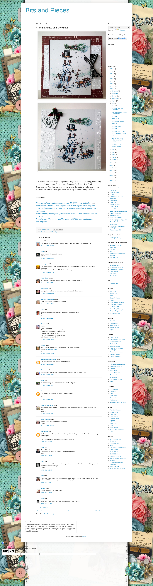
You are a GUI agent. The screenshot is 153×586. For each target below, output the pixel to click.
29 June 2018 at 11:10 (47, 318)
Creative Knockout (115, 398)
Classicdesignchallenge (116, 267)
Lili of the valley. (53, 231)
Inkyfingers (44, 264)
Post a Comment (43, 507)
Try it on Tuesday (115, 354)
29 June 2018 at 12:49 (47, 353)
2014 (112, 170)
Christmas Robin (116, 126)
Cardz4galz (113, 391)
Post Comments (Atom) (50, 514)
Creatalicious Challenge (116, 269)
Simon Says (113, 377)
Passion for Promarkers (116, 352)
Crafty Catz (113, 414)
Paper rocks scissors (116, 217)
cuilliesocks (44, 288)
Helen (42, 447)
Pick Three (113, 274)
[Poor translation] (12, 551)
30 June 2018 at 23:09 (47, 426)
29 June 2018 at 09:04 (47, 283)
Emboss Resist (116, 136)
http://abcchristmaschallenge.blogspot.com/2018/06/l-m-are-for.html (62, 203)
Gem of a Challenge (115, 456)
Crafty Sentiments (115, 344)
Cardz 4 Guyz (114, 337)
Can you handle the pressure (118, 447)
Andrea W (44, 370)
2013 (112, 172)
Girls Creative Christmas (117, 302)
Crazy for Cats (114, 416)
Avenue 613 (113, 293)
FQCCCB (112, 251)
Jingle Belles (113, 423)
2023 (112, 76)
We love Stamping (115, 313)
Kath (42, 251)
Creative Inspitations (116, 366)
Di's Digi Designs (115, 454)
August (114, 101)
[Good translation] (5, 551)
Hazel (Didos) (45, 278)
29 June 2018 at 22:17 (47, 413)
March (114, 154)
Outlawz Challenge (115, 213)
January (114, 159)
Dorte (42, 461)
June (113, 106)
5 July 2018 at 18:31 (46, 493)
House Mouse (114, 323)
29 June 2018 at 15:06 (47, 364)
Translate (120, 30)
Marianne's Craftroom (47, 299)
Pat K (42, 498)
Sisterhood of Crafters (116, 379)
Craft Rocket (113, 396)
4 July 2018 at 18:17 (46, 482)
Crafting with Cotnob (52, 349)
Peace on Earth (114, 307)
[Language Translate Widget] (119, 27)
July (113, 103)
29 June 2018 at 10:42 (47, 304)
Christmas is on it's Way (118, 131)
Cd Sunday (113, 296)
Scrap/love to (113, 224)
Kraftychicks (113, 400)
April (113, 152)
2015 (112, 167)
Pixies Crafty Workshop (116, 309)
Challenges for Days (115, 238)
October (114, 96)
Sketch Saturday (114, 466)
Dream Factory (114, 271)
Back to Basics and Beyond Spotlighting (119, 112)
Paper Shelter (114, 375)
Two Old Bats (114, 257)
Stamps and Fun (114, 327)
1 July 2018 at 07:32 (46, 442)
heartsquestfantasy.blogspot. (118, 458)
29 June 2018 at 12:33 (47, 339)
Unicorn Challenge (115, 356)
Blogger (84, 536)
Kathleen (43, 391)
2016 (112, 165)
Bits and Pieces (47, 10)
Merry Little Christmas (116, 209)
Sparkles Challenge (115, 276)
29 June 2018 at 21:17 (47, 399)
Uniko (111, 431)
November (115, 93)
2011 (112, 177)
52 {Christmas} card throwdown (115, 440)
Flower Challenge (115, 204)
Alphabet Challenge (115, 410)
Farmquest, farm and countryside (116, 246)
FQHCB (112, 300)
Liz (42, 241)
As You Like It (114, 389)
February (114, 157)
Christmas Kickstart (115, 342)
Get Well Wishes (116, 146)
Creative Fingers (114, 418)
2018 (112, 89)
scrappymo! (44, 431)
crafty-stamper (45, 419)
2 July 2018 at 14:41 (46, 456)
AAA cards (113, 291)
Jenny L (43, 324)
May (113, 149)
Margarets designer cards (48, 359)
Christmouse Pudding (118, 121)
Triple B (112, 329)
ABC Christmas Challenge (117, 364)
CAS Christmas (114, 192)
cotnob (43, 345)
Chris (42, 309)
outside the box (114, 215)
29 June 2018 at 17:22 (47, 385)
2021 (112, 81)
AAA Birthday (114, 321)
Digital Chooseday (115, 346)
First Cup (112, 249)
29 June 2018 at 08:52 (47, 258)
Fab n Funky (113, 370)
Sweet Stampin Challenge (117, 468)
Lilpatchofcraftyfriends (116, 304)
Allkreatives (113, 190)
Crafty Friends (114, 449)
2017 (112, 163)
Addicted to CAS (114, 443)
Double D (112, 368)
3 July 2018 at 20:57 (46, 470)
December (115, 91)
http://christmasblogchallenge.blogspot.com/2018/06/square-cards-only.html (65, 206)
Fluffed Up (114, 123)
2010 (112, 180)
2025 (112, 71)
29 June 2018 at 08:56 (47, 272)
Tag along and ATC (115, 230)
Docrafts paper (44, 231)
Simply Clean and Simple (117, 429)
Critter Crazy (113, 202)
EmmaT (43, 488)
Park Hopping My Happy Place (118, 220)
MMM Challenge (114, 325)
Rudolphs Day (114, 283)
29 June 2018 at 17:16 (47, 374)
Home (69, 511)
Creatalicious (113, 200)
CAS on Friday (114, 412)
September (115, 98)
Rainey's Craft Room (47, 405)
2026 (112, 69)
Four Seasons (114, 207)
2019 (112, 86)
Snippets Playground (116, 311)
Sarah (42, 380)
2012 (112, 175)
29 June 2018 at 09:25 (47, 293)
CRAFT (112, 393)
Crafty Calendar (114, 452)
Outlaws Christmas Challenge (118, 211)
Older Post (98, 511)
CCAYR (112, 194)
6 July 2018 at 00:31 (46, 503)
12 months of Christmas (116, 188)
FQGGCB (112, 421)
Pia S (42, 475)
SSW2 (112, 381)
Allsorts (112, 445)
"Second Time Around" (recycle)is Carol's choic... (118, 140)
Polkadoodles (114, 427)
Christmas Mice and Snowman (117, 108)
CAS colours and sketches (117, 339)
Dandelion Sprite (116, 144)
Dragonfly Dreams (115, 298)
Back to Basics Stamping (119, 133)
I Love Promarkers (115, 373)
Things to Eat (115, 118)
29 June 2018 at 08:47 (47, 246)
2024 (112, 74)
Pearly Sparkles (114, 222)
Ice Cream (114, 116)
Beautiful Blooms (115, 265)
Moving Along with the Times (118, 402)
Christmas (114, 128)
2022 (112, 79)
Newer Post (40, 511)
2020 (112, 84)
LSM (111, 425)
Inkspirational (114, 460)
